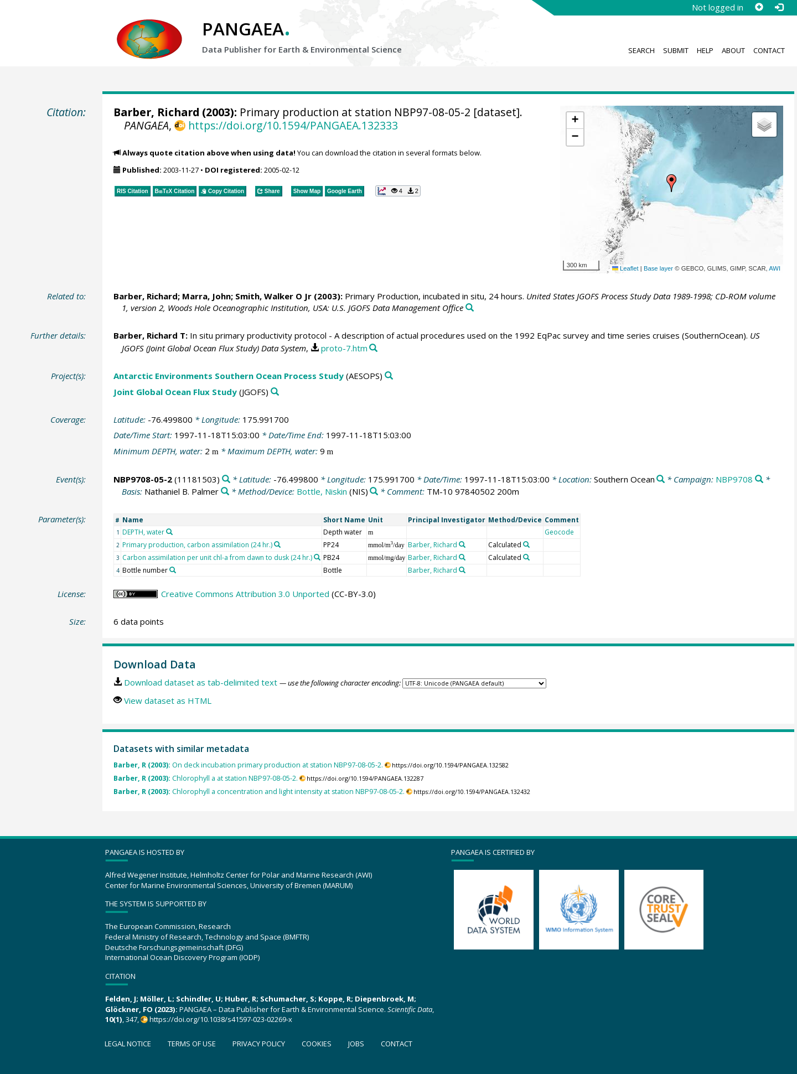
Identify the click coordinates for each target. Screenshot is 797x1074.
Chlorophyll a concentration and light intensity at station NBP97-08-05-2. (259, 791)
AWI (774, 268)
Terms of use (192, 1044)
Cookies (317, 1044)
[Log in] (779, 7)
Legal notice (128, 1044)
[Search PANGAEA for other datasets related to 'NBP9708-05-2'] (226, 479)
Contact (769, 50)
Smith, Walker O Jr (273, 296)
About (733, 50)
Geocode (559, 532)
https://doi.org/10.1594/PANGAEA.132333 (293, 125)
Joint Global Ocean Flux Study (175, 391)
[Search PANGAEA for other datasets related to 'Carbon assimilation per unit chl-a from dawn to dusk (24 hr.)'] (317, 557)
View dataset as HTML (167, 700)
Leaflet (625, 268)
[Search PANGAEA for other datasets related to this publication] (469, 308)
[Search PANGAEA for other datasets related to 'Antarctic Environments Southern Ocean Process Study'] (389, 376)
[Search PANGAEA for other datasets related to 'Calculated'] (526, 544)
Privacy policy (258, 1044)
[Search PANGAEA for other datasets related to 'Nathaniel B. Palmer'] (225, 491)
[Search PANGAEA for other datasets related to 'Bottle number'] (172, 570)
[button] (671, 183)
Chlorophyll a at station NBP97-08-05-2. (205, 778)
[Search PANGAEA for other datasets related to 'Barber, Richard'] (462, 544)
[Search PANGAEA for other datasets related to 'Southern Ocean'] (660, 479)
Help (705, 50)
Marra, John (206, 296)
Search (641, 50)
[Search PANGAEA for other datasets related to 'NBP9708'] (759, 479)
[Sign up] (759, 7)
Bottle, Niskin (322, 491)
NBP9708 (734, 479)
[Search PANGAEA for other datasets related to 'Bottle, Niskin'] (374, 491)
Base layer (658, 268)
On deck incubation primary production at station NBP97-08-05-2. (248, 765)
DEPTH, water (143, 532)
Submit (676, 50)
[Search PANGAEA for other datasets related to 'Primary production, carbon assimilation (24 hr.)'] (277, 544)
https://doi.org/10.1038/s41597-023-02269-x (220, 1019)
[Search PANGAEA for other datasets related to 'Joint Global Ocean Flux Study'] (275, 392)
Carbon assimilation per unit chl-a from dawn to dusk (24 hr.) (217, 557)
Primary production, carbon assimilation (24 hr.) (197, 544)
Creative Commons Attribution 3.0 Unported (245, 593)
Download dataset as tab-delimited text (200, 682)
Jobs (356, 1044)
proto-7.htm (344, 348)
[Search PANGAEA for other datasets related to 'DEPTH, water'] (169, 531)
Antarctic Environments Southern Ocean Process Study (228, 375)
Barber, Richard (156, 112)
